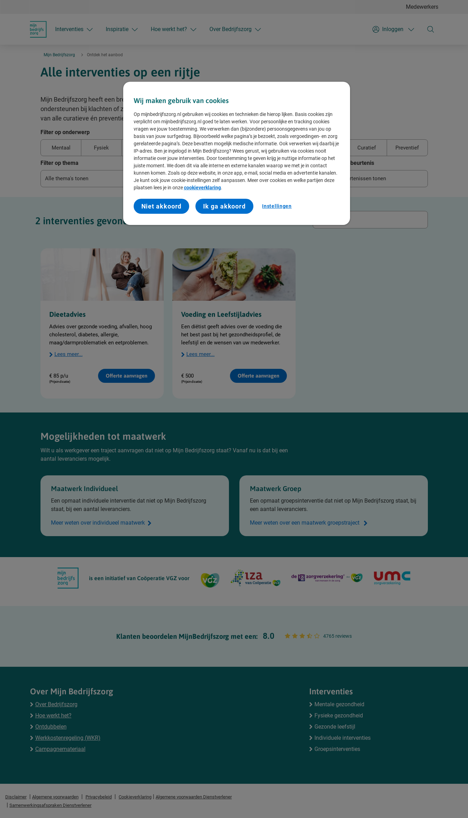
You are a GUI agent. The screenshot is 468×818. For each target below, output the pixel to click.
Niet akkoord (161, 206)
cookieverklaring (202, 187)
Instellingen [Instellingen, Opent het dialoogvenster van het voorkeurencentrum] (276, 206)
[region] (236, 153)
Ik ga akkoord (224, 206)
